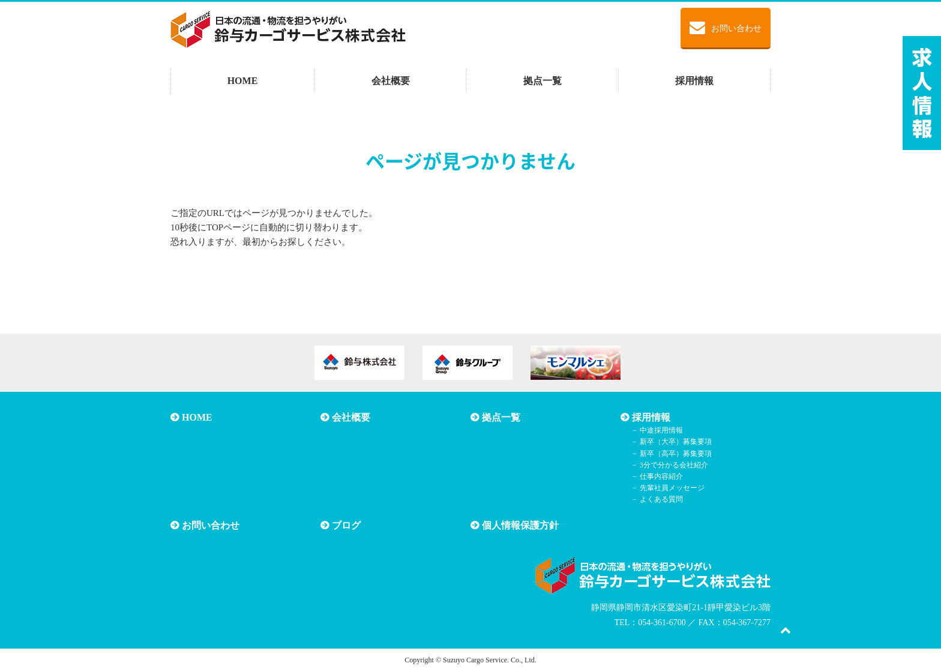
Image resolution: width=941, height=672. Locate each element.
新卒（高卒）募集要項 (676, 453)
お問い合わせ (726, 27)
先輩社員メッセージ (672, 488)
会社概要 (390, 81)
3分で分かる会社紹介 (674, 465)
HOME (242, 81)
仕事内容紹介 (661, 476)
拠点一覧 (542, 81)
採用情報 (694, 81)
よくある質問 (661, 499)
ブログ (346, 525)
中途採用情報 (661, 430)
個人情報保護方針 (520, 525)
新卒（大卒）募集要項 (676, 441)
